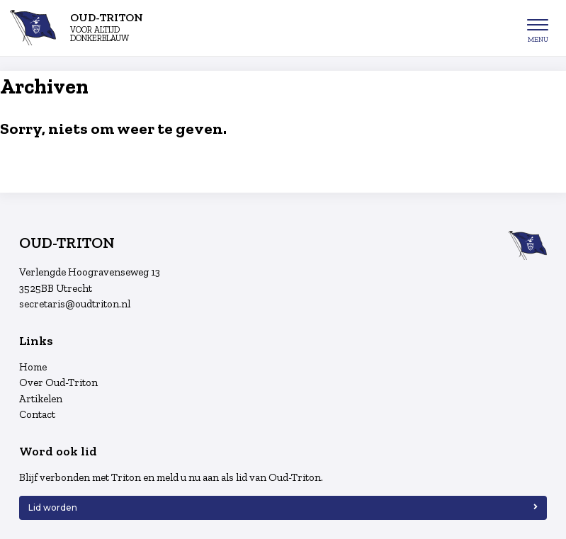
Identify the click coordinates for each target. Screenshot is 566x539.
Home (33, 367)
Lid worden (52, 507)
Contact (37, 414)
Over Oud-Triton (58, 382)
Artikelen (40, 398)
